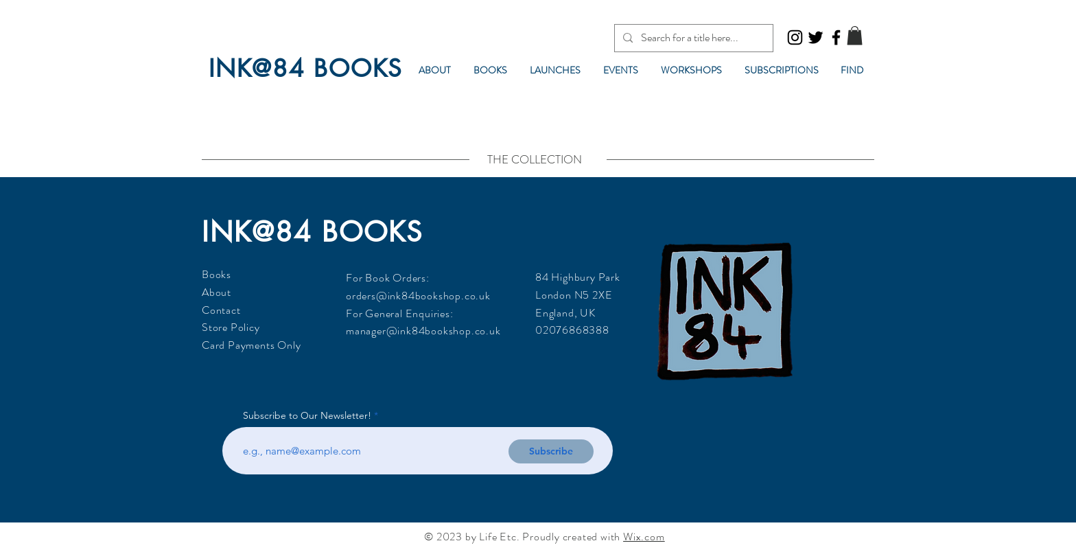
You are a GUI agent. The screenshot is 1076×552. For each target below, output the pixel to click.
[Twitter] (816, 37)
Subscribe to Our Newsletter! (307, 415)
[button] (855, 35)
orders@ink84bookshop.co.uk (418, 295)
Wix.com (644, 536)
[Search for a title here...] (692, 38)
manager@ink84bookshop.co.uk (423, 330)
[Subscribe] (551, 451)
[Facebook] (836, 37)
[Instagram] (795, 37)
